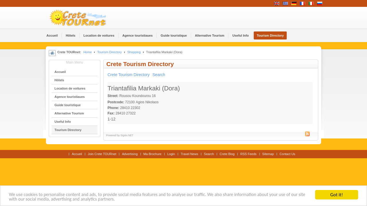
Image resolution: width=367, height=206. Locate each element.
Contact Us (287, 154)
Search (159, 74)
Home (87, 52)
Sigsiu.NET (126, 135)
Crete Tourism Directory (129, 74)
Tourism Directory (109, 52)
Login (171, 154)
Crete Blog (227, 154)
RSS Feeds (248, 154)
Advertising (130, 154)
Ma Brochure (152, 154)
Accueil (77, 154)
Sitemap (268, 154)
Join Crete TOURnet (102, 154)
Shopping (134, 52)
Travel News (189, 154)
